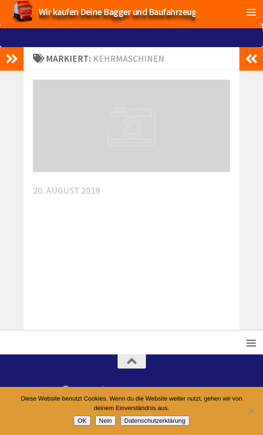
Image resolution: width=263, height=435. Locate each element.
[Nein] (251, 411)
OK (81, 420)
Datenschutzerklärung (155, 420)
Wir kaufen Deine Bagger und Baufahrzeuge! (121, 11)
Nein (105, 420)
